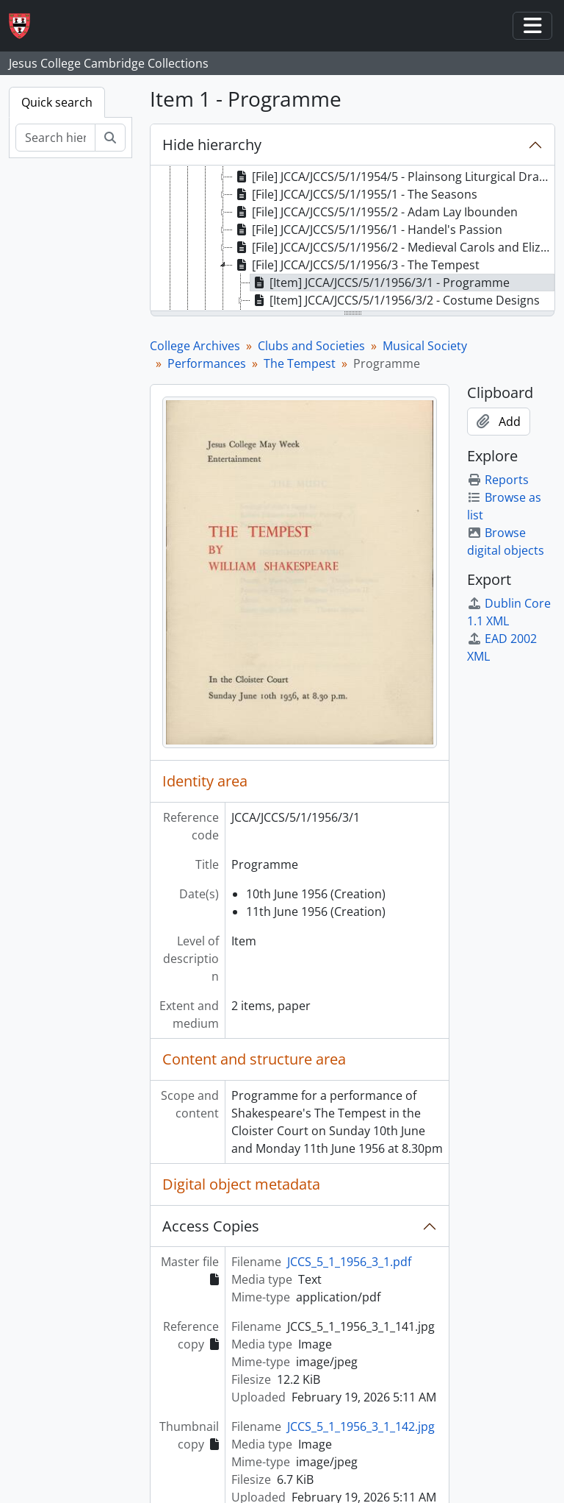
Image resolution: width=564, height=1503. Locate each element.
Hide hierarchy (211, 144)
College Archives (195, 346)
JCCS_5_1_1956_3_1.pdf (349, 1262)
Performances (206, 363)
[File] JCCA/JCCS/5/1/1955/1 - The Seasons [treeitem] (355, 194)
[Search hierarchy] (55, 138)
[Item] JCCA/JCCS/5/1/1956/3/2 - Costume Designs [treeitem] (395, 300)
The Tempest (300, 363)
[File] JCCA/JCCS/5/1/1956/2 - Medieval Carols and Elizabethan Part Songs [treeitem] (393, 247)
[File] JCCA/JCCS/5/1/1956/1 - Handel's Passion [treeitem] (367, 229)
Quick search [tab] (57, 102)
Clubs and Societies (311, 346)
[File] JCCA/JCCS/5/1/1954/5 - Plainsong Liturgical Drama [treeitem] (393, 176)
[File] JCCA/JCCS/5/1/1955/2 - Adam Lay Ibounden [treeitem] (375, 212)
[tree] (352, 239)
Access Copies (210, 1226)
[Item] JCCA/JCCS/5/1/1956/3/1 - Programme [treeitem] (380, 282)
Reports (498, 480)
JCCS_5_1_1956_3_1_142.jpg (361, 1426)
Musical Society (425, 346)
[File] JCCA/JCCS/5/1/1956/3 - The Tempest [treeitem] (356, 265)
